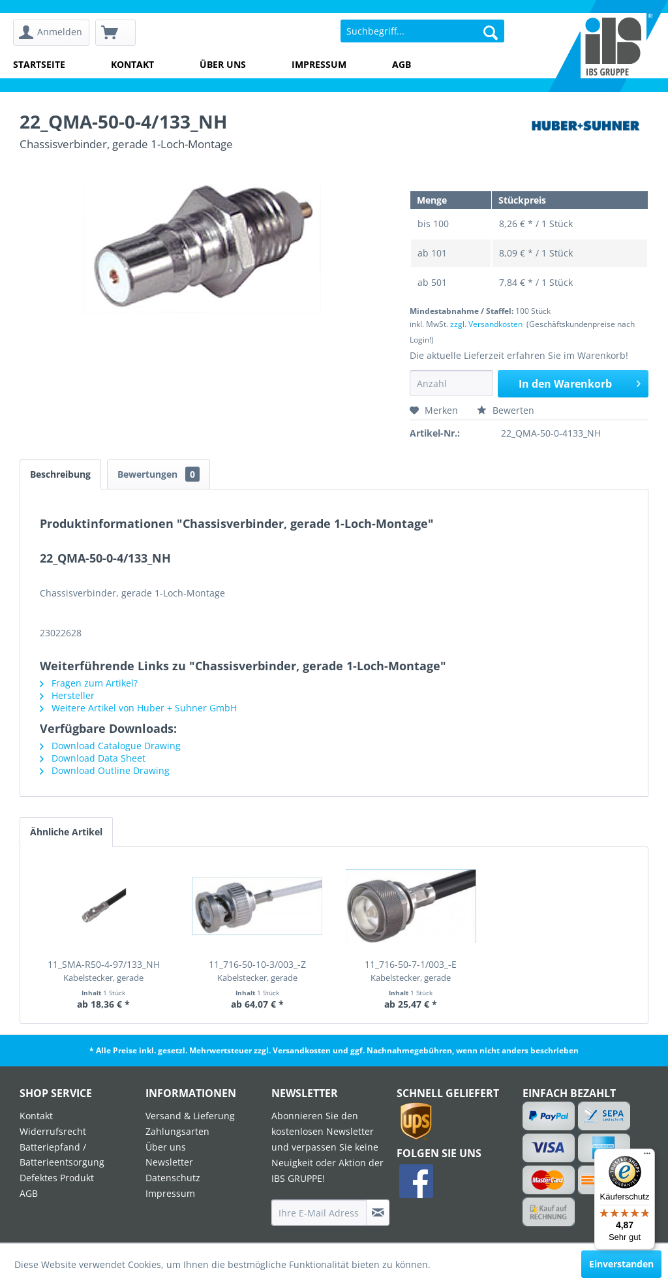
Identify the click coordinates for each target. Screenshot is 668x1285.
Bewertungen (158, 474)
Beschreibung (60, 474)
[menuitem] (51, 33)
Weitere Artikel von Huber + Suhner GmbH (138, 708)
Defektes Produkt (57, 1177)
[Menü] (647, 1156)
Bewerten (505, 410)
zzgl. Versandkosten (486, 324)
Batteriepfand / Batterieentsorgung (62, 1155)
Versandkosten (302, 1050)
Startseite (39, 64)
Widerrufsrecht (53, 1131)
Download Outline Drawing (105, 770)
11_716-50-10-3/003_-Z (257, 970)
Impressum (319, 64)
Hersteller (67, 695)
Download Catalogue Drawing (110, 745)
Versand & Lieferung (190, 1115)
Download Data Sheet (92, 758)
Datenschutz (172, 1177)
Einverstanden (621, 1264)
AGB (401, 64)
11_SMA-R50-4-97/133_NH (104, 970)
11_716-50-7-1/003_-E (411, 970)
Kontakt (132, 64)
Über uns (223, 64)
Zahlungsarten (177, 1131)
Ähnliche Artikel (66, 832)
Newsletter (169, 1162)
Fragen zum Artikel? (89, 683)
